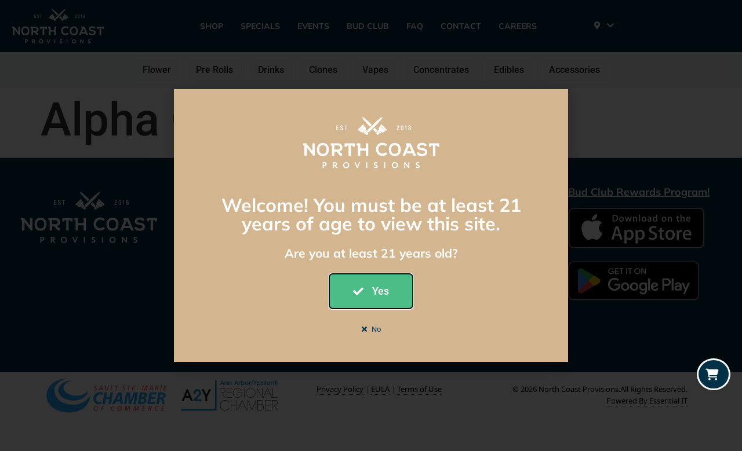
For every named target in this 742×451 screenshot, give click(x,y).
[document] (371, 225)
